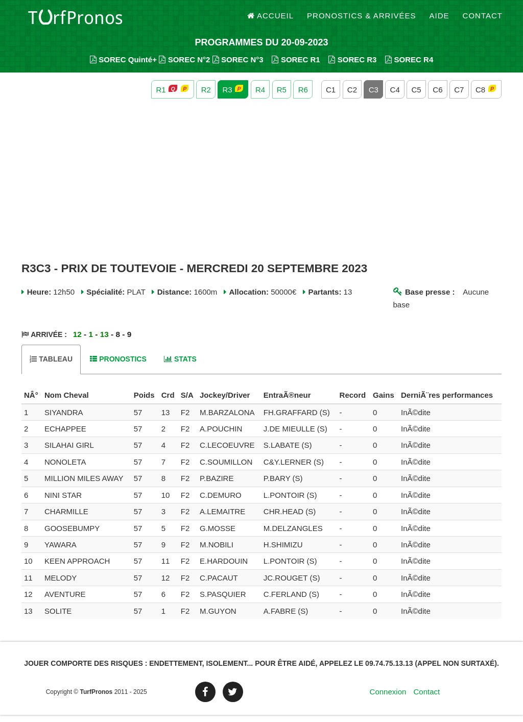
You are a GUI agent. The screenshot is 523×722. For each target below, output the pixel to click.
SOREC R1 (296, 66)
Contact (483, 20)
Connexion (388, 698)
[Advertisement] (261, 187)
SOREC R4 (409, 66)
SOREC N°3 (238, 66)
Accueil (270, 20)
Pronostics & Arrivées (361, 20)
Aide (439, 20)
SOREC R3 (352, 66)
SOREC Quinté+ (123, 66)
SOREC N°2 (184, 66)
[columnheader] (31, 403)
